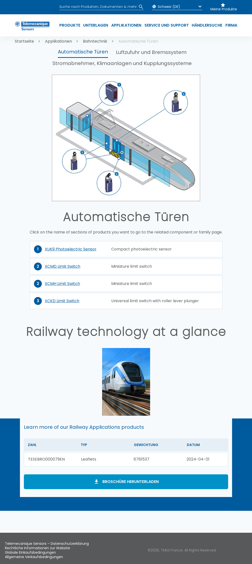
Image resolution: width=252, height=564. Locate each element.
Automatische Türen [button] (83, 51)
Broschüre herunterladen (130, 481)
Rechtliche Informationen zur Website (37, 548)
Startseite (24, 41)
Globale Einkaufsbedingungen (30, 552)
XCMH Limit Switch (62, 283)
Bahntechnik (95, 41)
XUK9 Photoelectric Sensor (70, 249)
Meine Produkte (223, 9)
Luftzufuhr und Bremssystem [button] (151, 52)
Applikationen (58, 41)
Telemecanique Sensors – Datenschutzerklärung (47, 543)
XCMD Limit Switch (62, 266)
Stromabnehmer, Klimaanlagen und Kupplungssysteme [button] (122, 63)
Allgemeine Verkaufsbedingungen (34, 556)
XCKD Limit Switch (62, 301)
